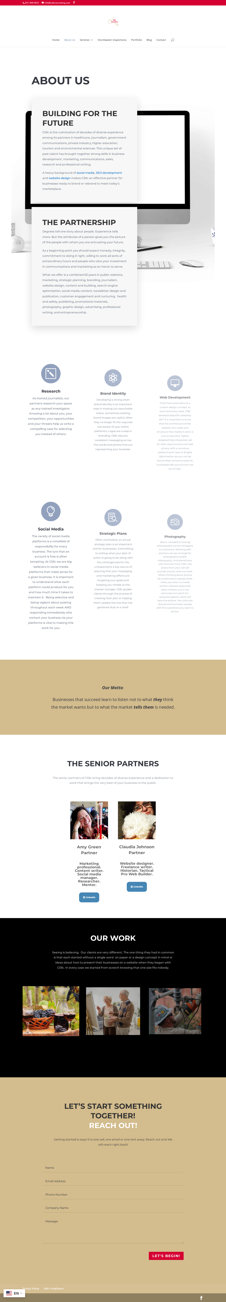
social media (85, 173)
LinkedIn (90, 897)
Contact (161, 40)
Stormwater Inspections (112, 40)
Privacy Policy (31, 1288)
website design (59, 178)
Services (85, 40)
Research (51, 396)
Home (56, 40)
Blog (149, 40)
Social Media (50, 547)
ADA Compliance (54, 1288)
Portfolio (136, 40)
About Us (69, 40)
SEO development (109, 173)
